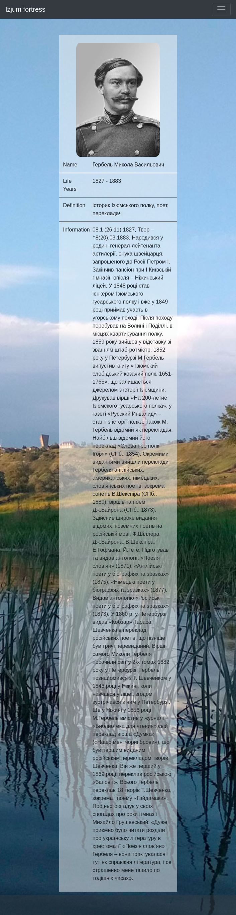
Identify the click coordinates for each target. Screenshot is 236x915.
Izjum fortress (25, 9)
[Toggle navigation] (221, 9)
